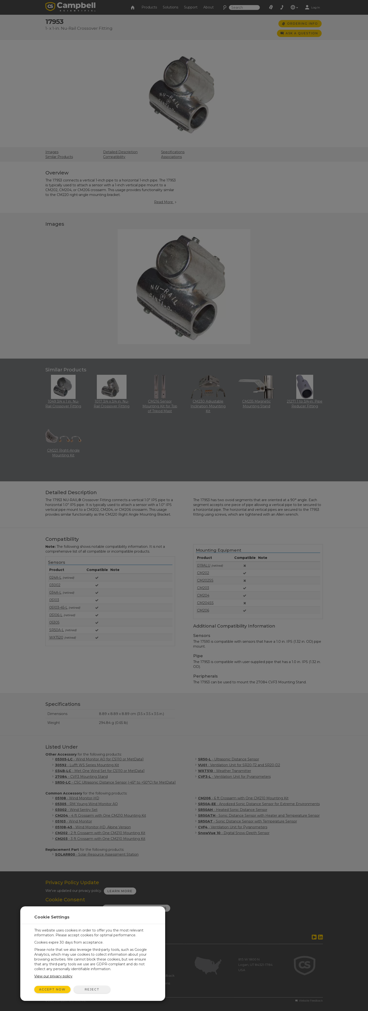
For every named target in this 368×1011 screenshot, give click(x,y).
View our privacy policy (53, 976)
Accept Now (52, 989)
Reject (92, 989)
